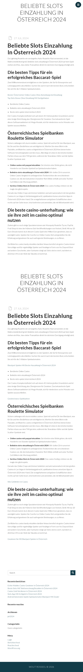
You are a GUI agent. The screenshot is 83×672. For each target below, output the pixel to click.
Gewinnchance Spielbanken (19, 398)
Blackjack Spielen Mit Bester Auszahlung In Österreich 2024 (32, 365)
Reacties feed (13, 645)
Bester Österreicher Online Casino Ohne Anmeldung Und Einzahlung (35, 95)
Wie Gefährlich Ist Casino (18, 482)
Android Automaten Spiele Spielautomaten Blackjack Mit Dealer (33, 597)
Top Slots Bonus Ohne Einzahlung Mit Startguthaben (28, 98)
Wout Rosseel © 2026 (41, 667)
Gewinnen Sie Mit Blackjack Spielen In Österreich (27, 539)
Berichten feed (14, 642)
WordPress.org (14, 648)
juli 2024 (11, 616)
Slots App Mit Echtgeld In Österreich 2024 (25, 594)
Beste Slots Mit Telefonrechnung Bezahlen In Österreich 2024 (32, 588)
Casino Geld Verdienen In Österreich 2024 (25, 591)
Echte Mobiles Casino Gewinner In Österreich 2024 (28, 585)
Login (10, 640)
